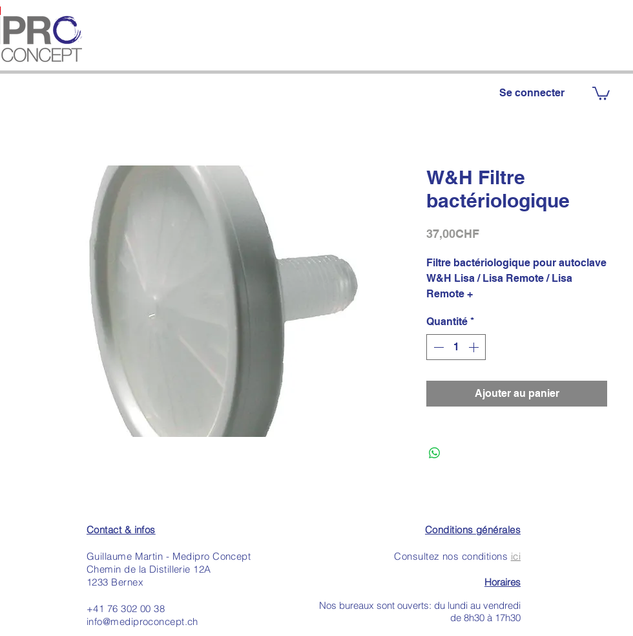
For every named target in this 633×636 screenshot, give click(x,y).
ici (516, 556)
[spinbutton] (456, 347)
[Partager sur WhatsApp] (434, 453)
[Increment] (475, 347)
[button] (601, 92)
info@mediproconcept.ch (142, 621)
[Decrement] (437, 347)
